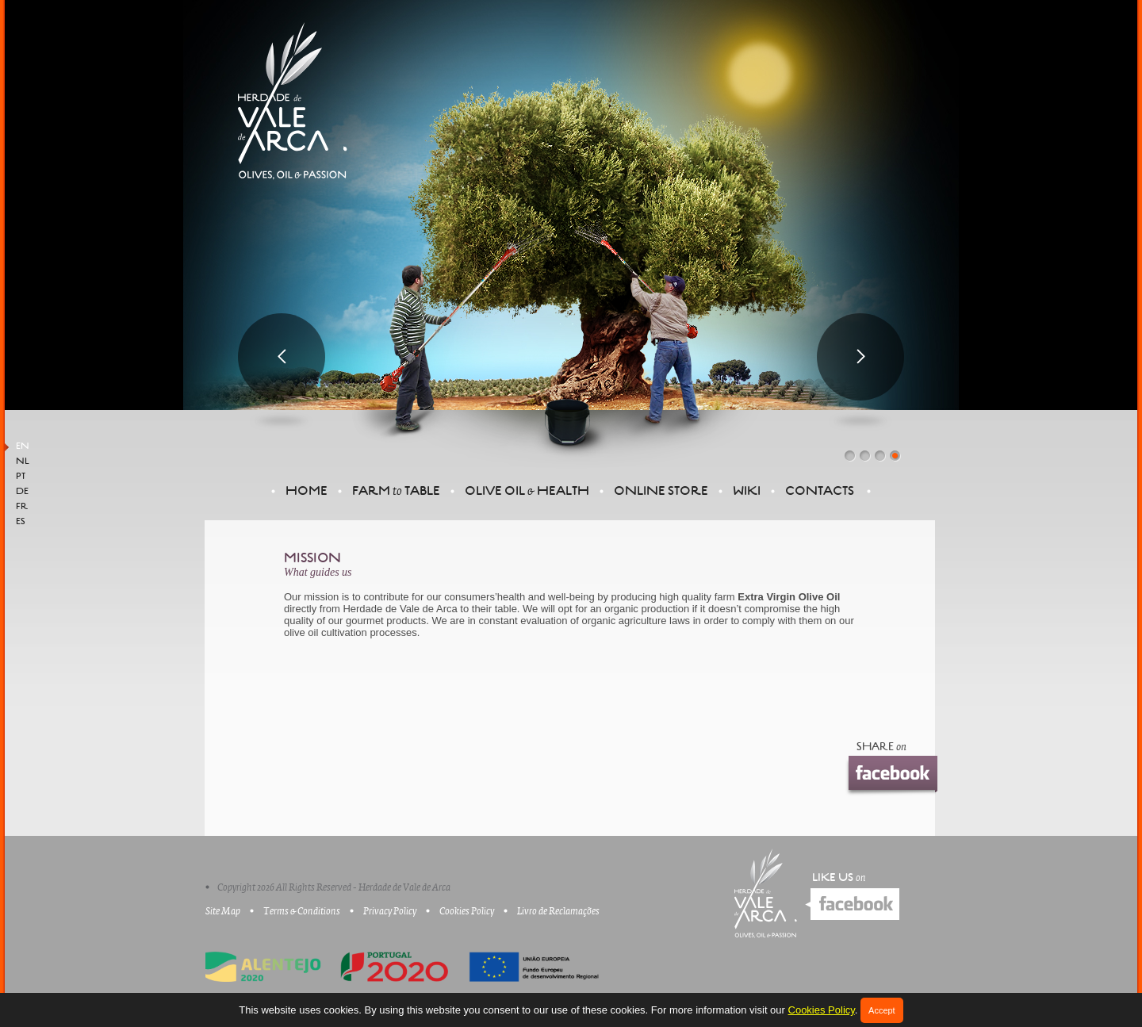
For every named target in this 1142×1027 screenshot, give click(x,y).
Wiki (747, 490)
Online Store (661, 490)
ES (20, 522)
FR (22, 507)
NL (22, 461)
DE (22, 491)
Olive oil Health (527, 490)
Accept (881, 1010)
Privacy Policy (389, 911)
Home (307, 490)
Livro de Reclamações (558, 911)
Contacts (819, 490)
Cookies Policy (821, 1010)
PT (20, 476)
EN (22, 446)
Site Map (222, 911)
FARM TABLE (396, 490)
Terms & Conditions (301, 911)
